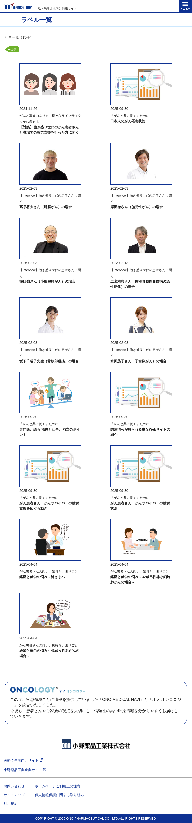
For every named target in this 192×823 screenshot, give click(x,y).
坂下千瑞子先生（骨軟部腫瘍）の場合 (49, 361)
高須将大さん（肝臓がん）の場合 (46, 207)
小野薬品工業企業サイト (25, 770)
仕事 (13, 49)
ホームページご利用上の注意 (57, 786)
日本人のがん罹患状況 (128, 121)
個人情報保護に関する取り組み (59, 795)
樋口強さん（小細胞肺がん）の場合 (48, 281)
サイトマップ (14, 795)
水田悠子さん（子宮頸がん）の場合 (138, 361)
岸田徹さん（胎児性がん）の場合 (136, 207)
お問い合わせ (14, 786)
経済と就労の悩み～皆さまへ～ (44, 577)
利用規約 (11, 804)
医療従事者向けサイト (23, 760)
